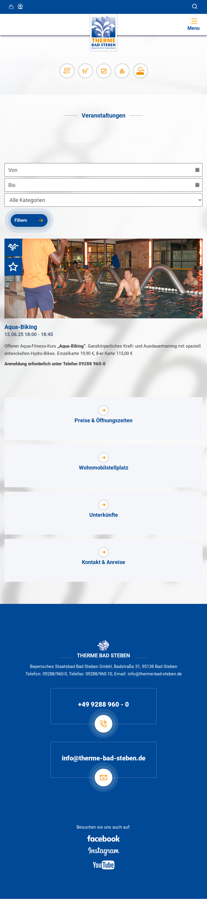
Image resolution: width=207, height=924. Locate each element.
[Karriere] (140, 71)
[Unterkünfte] (103, 513)
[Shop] (85, 71)
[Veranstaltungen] (103, 71)
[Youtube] (103, 865)
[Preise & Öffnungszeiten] (103, 418)
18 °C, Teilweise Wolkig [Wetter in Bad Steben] (12, 6)
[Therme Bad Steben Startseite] (103, 32)
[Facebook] (103, 838)
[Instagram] (103, 851)
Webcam (21, 6)
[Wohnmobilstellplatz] (103, 465)
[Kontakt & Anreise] (103, 560)
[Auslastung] (122, 71)
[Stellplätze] (67, 71)
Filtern (20, 220)
